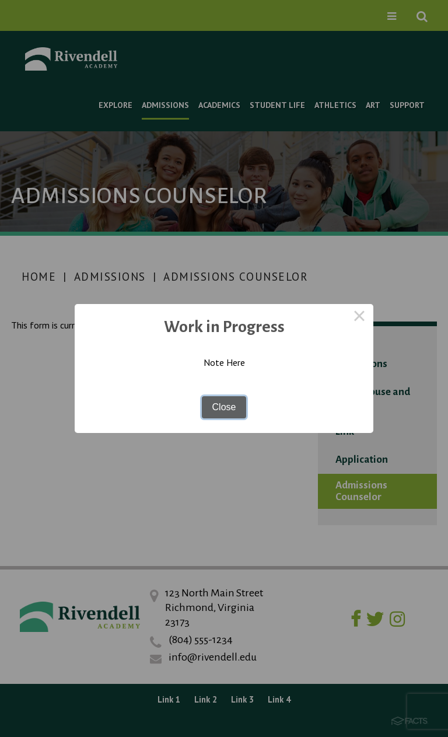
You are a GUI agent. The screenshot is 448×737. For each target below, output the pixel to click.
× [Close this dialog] (359, 318)
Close (224, 407)
